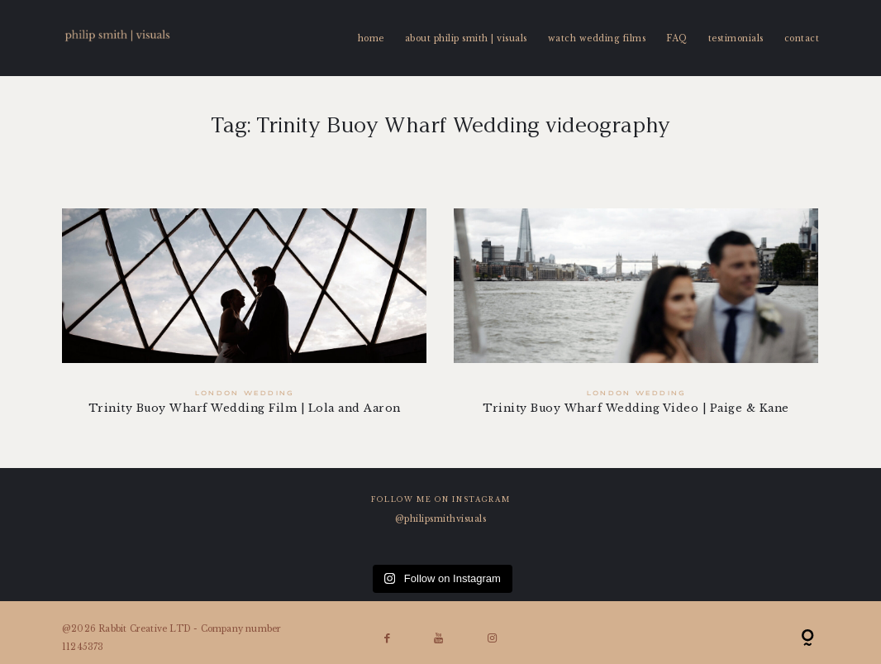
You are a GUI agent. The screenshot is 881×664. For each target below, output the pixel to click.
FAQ (677, 38)
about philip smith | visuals (466, 38)
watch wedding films (597, 38)
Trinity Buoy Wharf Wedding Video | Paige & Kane (637, 320)
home (371, 38)
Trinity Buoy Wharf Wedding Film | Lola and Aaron (244, 320)
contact (802, 38)
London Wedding (244, 393)
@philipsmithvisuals (441, 519)
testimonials (736, 38)
